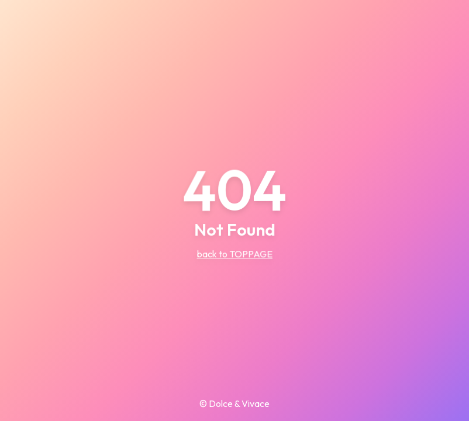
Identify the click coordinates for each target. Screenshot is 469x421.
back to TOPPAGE (235, 254)
